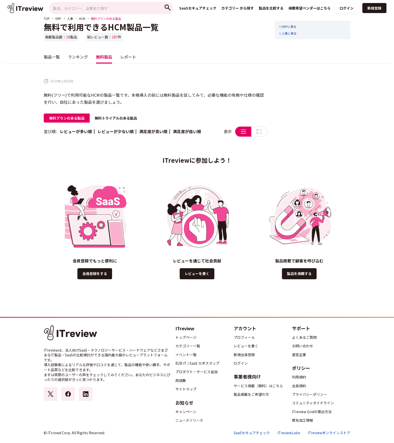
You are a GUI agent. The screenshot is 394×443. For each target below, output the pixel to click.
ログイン (346, 8)
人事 (70, 18)
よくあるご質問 (304, 337)
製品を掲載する (299, 273)
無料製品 (104, 57)
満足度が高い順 (153, 131)
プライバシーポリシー (309, 394)
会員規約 (299, 385)
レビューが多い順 (76, 131)
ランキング (78, 57)
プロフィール (244, 337)
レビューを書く (197, 273)
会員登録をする (94, 273)
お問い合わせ (302, 345)
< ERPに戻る (288, 26)
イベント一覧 (185, 354)
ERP (58, 18)
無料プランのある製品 (66, 118)
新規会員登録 (244, 354)
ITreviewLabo (288, 432)
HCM (82, 18)
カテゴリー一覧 (187, 345)
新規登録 (374, 8)
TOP (47, 18)
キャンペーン (185, 411)
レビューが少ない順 (115, 131)
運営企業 (299, 354)
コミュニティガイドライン (313, 402)
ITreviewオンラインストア (329, 432)
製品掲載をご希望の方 (251, 394)
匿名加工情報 (302, 420)
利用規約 (299, 376)
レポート (128, 57)
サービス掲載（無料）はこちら (258, 385)
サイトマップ (185, 389)
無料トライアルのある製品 (116, 118)
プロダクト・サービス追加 (196, 371)
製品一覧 (52, 57)
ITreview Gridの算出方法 (312, 411)
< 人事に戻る (288, 33)
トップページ (185, 337)
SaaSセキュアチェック (252, 432)
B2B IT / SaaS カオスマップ (197, 363)
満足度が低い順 (187, 131)
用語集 (180, 380)
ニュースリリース (189, 420)
